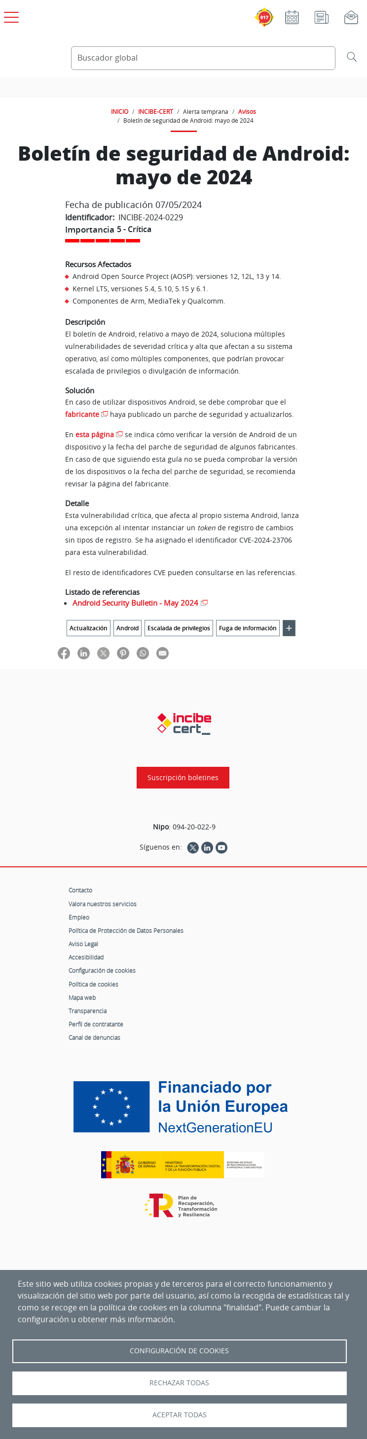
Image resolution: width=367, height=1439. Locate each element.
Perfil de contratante (96, 1024)
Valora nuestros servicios (103, 904)
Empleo (79, 917)
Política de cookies (93, 984)
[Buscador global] (203, 58)
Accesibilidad (86, 957)
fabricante (82, 414)
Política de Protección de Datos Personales (126, 930)
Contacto (80, 890)
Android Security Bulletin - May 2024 (135, 603)
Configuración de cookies (102, 970)
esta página (94, 434)
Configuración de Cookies (179, 1350)
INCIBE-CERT (155, 111)
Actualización (89, 628)
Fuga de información (248, 628)
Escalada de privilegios (178, 628)
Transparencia (88, 1011)
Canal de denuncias (94, 1037)
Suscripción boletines (183, 777)
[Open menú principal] (10, 15)
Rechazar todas (179, 1382)
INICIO (119, 111)
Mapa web (82, 997)
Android (127, 628)
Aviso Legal (83, 944)
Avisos (247, 111)
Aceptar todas (179, 1414)
